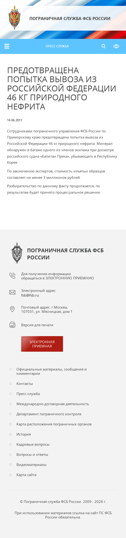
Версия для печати (37, 324)
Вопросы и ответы (32, 454)
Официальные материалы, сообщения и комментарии (51, 371)
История (23, 434)
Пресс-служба (57, 46)
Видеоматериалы (31, 464)
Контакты (24, 383)
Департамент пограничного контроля (48, 414)
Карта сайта (26, 474)
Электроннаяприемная (42, 343)
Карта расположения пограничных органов (54, 424)
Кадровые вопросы (33, 444)
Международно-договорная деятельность (52, 403)
